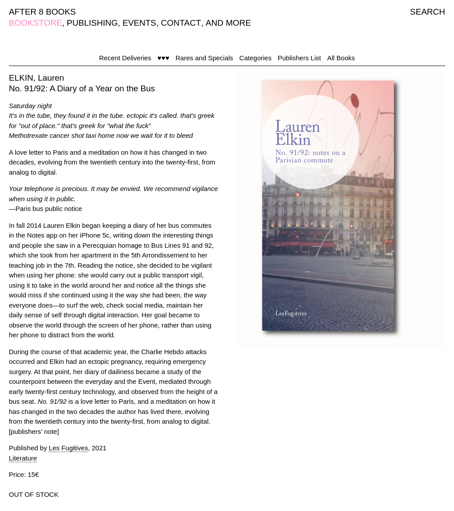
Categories (255, 58)
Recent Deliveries (125, 58)
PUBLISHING (92, 22)
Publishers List (299, 58)
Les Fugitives (68, 448)
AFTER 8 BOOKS (42, 11)
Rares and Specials (204, 58)
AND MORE (228, 22)
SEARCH (427, 11)
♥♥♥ (163, 58)
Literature (23, 458)
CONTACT (181, 22)
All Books (341, 58)
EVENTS (139, 22)
